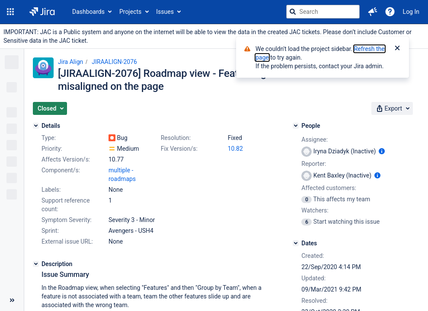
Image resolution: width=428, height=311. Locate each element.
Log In (411, 11)
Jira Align (70, 61)
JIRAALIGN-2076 (114, 61)
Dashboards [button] (88, 11)
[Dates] (296, 243)
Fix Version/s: (179, 148)
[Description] (36, 264)
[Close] (397, 48)
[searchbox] (323, 12)
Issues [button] (165, 11)
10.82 (235, 148)
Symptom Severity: (67, 219)
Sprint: (50, 230)
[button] (10, 11)
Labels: (51, 189)
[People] (296, 126)
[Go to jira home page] (42, 11)
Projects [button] (130, 11)
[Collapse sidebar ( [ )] (11, 300)
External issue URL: (67, 241)
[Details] (36, 126)
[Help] (390, 12)
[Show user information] (381, 151)
